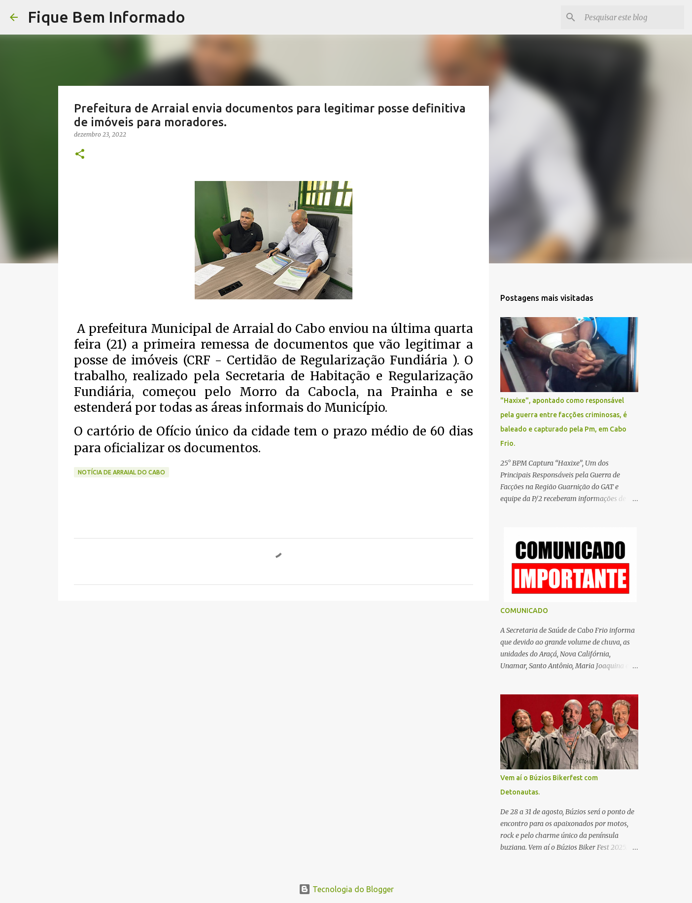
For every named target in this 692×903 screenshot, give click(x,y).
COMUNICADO (524, 610)
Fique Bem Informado (106, 17)
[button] (80, 154)
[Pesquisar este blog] (632, 17)
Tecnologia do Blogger (346, 889)
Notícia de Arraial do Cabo (121, 472)
